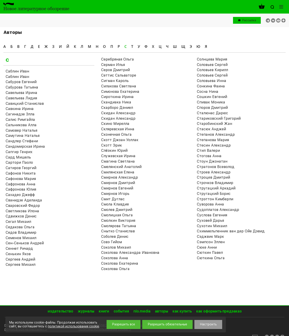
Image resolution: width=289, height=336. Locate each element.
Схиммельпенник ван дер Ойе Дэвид (231, 231)
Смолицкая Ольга (117, 215)
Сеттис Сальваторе (118, 75)
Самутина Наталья (23, 135)
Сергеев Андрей (20, 259)
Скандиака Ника (116, 102)
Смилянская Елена (117, 172)
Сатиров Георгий (21, 168)
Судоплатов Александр (218, 210)
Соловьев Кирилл (212, 70)
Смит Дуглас (113, 199)
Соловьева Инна (211, 81)
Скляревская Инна (117, 129)
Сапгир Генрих (19, 152)
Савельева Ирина (21, 93)
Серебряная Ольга (117, 59)
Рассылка (249, 20)
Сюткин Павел (210, 252)
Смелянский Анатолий (121, 167)
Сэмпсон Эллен (211, 242)
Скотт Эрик (111, 145)
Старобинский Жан (214, 123)
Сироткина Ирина (117, 97)
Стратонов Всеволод (215, 167)
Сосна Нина (207, 91)
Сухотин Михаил (212, 226)
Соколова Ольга (115, 269)
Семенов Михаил (21, 238)
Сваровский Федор (23, 205)
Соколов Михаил (116, 247)
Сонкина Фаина (211, 86)
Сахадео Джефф (20, 195)
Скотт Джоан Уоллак (119, 140)
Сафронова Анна (20, 184)
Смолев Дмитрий (116, 210)
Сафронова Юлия (21, 189)
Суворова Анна (210, 204)
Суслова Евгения (212, 215)
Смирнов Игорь (115, 193)
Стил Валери (208, 150)
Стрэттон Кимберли (215, 199)
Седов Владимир (21, 232)
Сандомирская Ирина (25, 146)
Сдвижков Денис (21, 216)
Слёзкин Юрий (114, 150)
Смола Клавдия (115, 204)
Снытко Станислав (118, 231)
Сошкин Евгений (212, 97)
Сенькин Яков (18, 254)
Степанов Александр (216, 134)
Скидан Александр (118, 113)
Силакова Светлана (118, 86)
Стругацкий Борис (214, 193)
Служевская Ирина (118, 156)
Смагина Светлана (118, 161)
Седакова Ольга (20, 227)
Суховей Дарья (210, 220)
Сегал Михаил (18, 221)
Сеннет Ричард (19, 248)
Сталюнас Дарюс (212, 113)
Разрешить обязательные (167, 324)
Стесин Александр (214, 145)
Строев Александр (214, 172)
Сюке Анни (207, 247)
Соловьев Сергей (212, 75)
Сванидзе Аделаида (24, 200)
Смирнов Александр (119, 177)
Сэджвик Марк (210, 236)
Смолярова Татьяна (118, 226)
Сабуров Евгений (21, 82)
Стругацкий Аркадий (216, 188)
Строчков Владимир (215, 183)
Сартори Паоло (19, 162)
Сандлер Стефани (22, 141)
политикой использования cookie (73, 326)
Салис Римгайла (20, 119)
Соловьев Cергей (212, 65)
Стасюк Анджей (211, 129)
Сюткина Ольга (211, 258)
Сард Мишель (18, 157)
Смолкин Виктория (118, 220)
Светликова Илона (22, 211)
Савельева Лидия (21, 98)
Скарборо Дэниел (117, 107)
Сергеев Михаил (20, 264)
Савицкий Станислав (25, 103)
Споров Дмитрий (212, 107)
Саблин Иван (17, 71)
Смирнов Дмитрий (118, 183)
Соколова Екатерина (119, 263)
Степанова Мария (213, 140)
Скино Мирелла (115, 123)
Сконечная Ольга (116, 134)
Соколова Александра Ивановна (130, 252)
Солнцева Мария (212, 59)
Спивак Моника (211, 102)
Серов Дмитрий (115, 70)
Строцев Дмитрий (213, 177)
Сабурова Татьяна (22, 87)
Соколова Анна (114, 258)
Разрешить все (123, 324)
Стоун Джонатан (212, 161)
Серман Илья (113, 65)
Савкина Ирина (20, 109)
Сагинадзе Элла (20, 114)
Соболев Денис (114, 236)
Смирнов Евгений (117, 188)
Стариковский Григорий (219, 118)
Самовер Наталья (21, 130)
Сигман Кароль (115, 81)
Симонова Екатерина (120, 91)
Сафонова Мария (21, 179)
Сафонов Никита (21, 173)
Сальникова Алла (21, 125)
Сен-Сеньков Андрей (25, 243)
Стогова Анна (209, 156)
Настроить (208, 324)
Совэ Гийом (111, 242)
